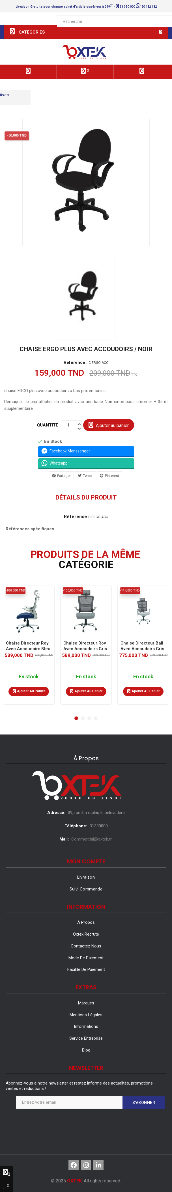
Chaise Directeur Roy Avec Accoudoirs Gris (85, 645)
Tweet (88, 476)
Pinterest (112, 476)
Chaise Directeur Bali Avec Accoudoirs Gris (142, 645)
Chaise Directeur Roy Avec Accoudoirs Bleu (28, 645)
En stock (29, 676)
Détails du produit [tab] (86, 497)
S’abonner (143, 1102)
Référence (75, 516)
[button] (76, 718)
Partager (64, 476)
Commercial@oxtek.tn (92, 839)
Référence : (75, 362)
